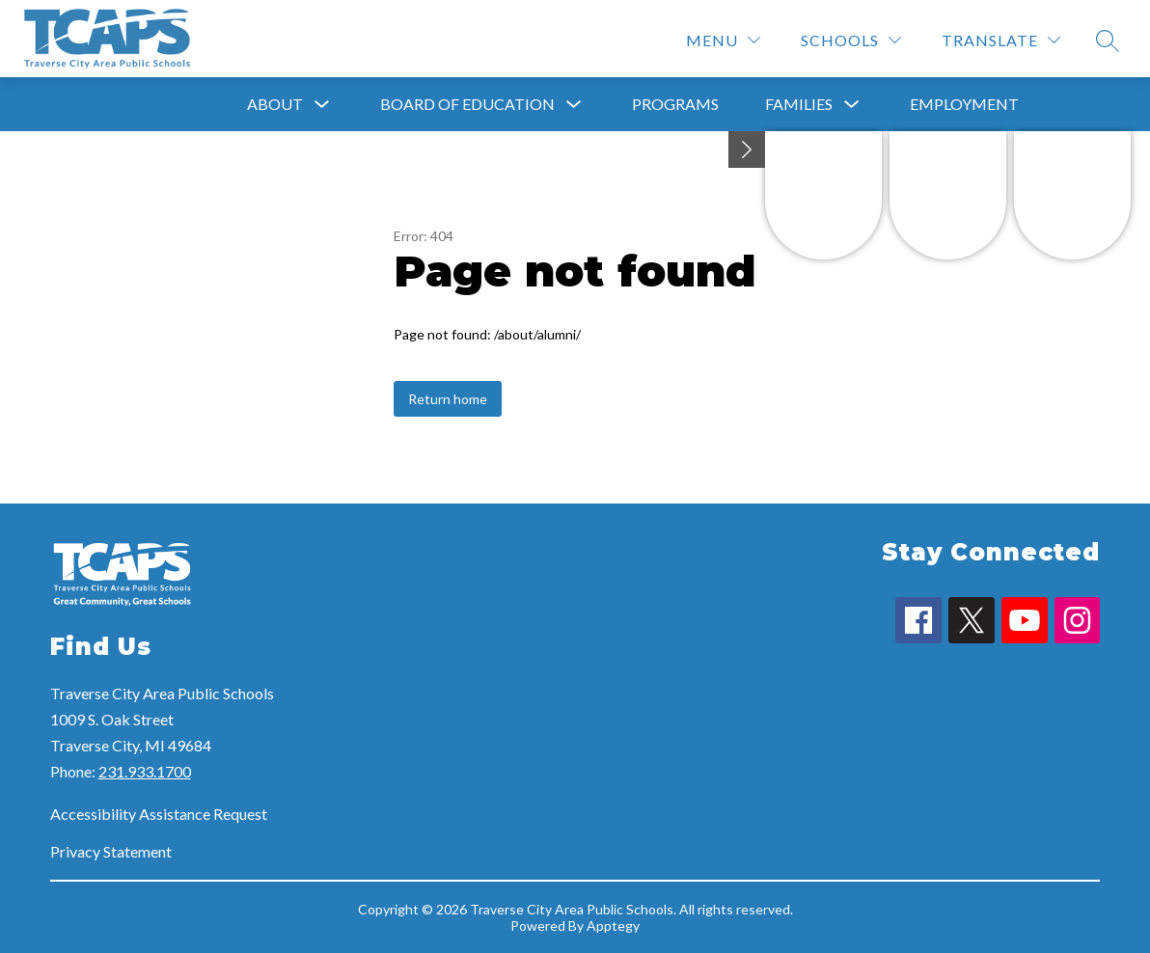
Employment (964, 104)
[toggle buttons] (746, 149)
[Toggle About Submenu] (322, 105)
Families (799, 104)
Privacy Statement (111, 851)
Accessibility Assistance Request (158, 813)
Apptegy (613, 925)
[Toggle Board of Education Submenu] (574, 105)
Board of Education (467, 104)
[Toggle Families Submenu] (851, 105)
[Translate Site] (1001, 40)
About (275, 104)
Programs (675, 104)
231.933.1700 (144, 771)
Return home (447, 399)
